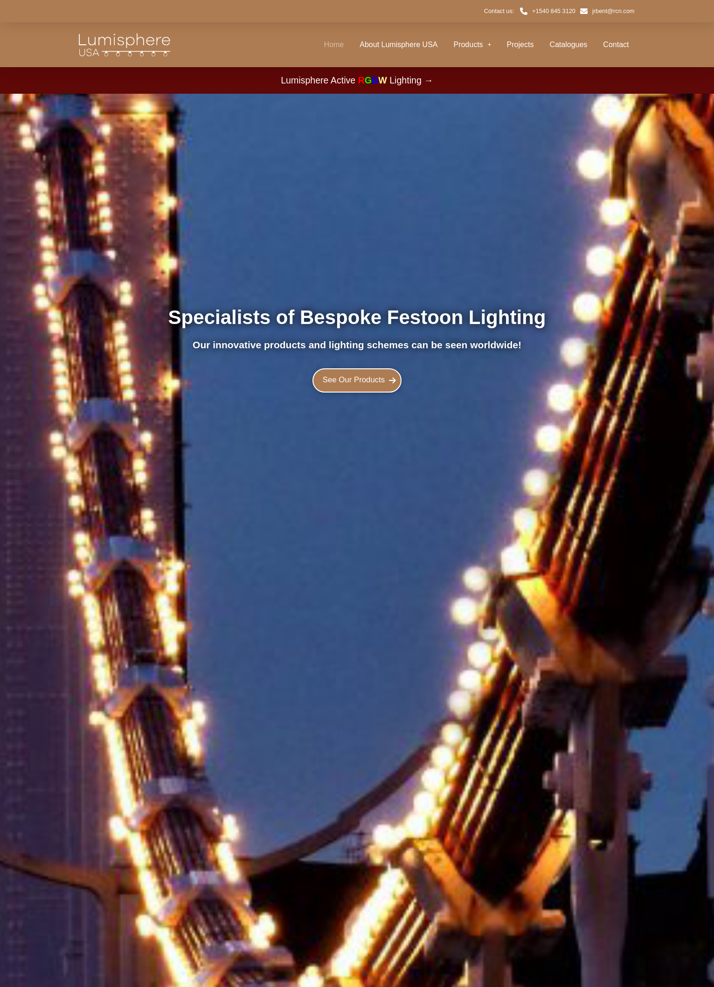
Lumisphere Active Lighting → (357, 80)
